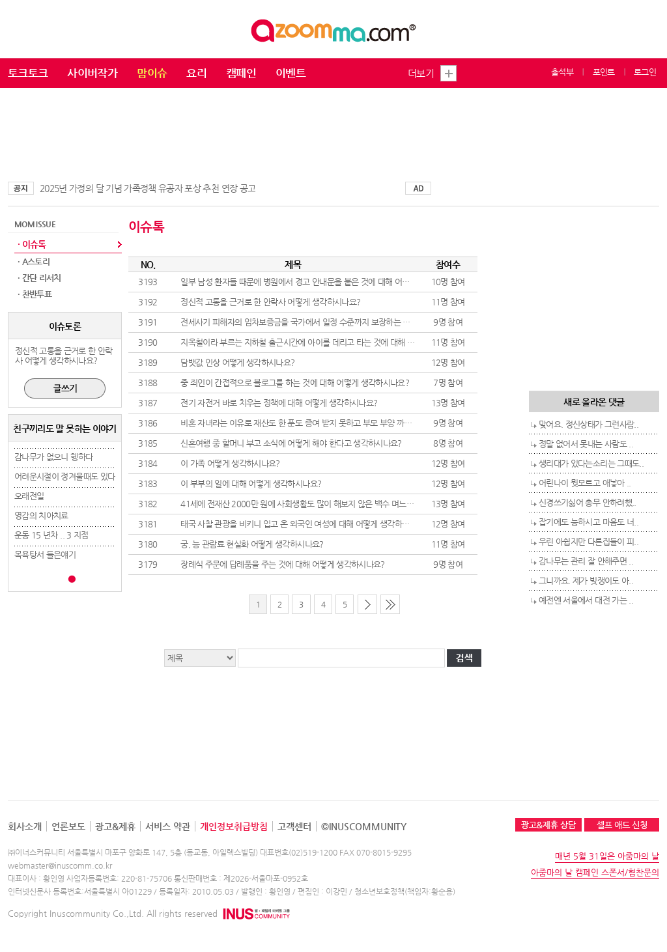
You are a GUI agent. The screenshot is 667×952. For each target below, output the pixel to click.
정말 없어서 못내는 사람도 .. (586, 444)
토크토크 (28, 72)
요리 (196, 72)
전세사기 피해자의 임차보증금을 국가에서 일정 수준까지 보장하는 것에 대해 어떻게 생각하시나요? (344, 322)
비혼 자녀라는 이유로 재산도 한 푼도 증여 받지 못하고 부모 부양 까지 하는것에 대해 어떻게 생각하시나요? (357, 423)
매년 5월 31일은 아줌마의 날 (607, 856)
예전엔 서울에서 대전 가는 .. (586, 600)
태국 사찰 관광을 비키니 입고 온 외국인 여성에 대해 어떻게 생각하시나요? (304, 524)
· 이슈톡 (32, 244)
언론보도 (68, 826)
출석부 (562, 72)
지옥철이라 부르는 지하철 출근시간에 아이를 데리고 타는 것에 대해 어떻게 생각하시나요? (330, 342)
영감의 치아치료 (41, 515)
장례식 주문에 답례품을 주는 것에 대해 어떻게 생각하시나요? (282, 564)
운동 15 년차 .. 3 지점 (51, 535)
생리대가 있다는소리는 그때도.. (591, 463)
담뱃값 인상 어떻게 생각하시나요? (237, 362)
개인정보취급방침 (234, 826)
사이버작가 (92, 72)
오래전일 (29, 496)
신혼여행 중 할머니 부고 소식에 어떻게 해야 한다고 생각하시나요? (291, 443)
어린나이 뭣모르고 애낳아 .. (585, 483)
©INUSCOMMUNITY (363, 826)
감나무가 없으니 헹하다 (53, 457)
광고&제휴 (115, 826)
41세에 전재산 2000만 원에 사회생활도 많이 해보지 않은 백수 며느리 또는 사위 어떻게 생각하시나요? (351, 504)
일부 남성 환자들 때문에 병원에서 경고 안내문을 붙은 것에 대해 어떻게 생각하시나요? (323, 282)
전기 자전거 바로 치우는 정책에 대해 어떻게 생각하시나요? (278, 403)
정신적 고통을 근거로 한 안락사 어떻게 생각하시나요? (270, 302)
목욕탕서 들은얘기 (45, 554)
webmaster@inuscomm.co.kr (60, 865)
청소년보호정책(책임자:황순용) (404, 891)
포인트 (604, 72)
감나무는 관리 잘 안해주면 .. (586, 561)
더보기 (421, 73)
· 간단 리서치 (39, 278)
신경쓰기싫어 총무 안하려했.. (587, 502)
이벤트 (290, 72)
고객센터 (294, 826)
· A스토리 (34, 261)
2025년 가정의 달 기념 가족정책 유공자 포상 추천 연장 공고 (147, 188)
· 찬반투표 (34, 294)
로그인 (645, 72)
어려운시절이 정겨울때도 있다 (64, 476)
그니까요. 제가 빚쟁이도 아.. (586, 580)
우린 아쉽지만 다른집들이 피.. (588, 541)
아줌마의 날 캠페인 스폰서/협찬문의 (595, 872)
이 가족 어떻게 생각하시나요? (230, 463)
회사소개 (25, 826)
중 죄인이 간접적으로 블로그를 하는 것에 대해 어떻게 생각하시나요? (294, 382)
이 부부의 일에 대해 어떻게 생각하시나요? (250, 483)
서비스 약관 (167, 826)
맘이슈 (152, 72)
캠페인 (241, 72)
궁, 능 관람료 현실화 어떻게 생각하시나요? (251, 544)
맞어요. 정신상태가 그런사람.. (588, 424)
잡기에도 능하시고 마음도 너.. (588, 522)
